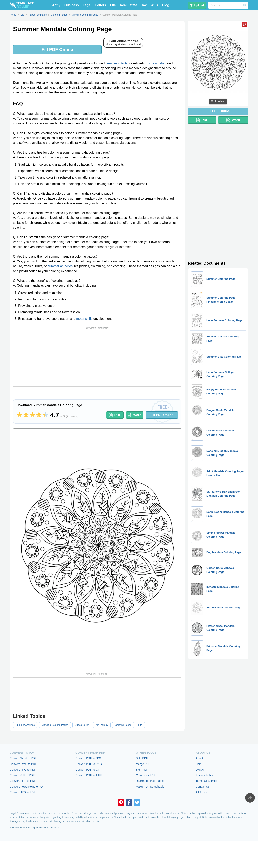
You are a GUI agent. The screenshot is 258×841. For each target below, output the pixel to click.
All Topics (201, 792)
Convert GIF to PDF (22, 775)
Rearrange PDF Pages (150, 780)
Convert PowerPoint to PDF (27, 786)
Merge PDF (143, 764)
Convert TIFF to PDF (23, 780)
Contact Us (202, 786)
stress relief (157, 63)
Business (71, 5)
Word (134, 415)
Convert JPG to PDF (22, 792)
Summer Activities (25, 725)
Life (113, 5)
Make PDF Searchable (150, 786)
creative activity (117, 63)
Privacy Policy (204, 775)
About (199, 758)
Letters (100, 5)
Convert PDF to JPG (88, 758)
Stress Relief (82, 725)
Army (56, 5)
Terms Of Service (206, 780)
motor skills (84, 318)
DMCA (200, 769)
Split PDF (142, 758)
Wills (154, 5)
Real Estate (128, 5)
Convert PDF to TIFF (88, 775)
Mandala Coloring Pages (55, 725)
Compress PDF (145, 775)
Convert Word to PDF (23, 758)
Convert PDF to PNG (88, 764)
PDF (115, 415)
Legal (87, 5)
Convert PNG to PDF (23, 769)
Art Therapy (102, 725)
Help (198, 764)
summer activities (60, 266)
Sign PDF (142, 769)
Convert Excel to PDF (23, 764)
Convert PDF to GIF (87, 769)
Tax (144, 5)
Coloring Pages (123, 725)
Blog (165, 5)
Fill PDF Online (57, 49)
